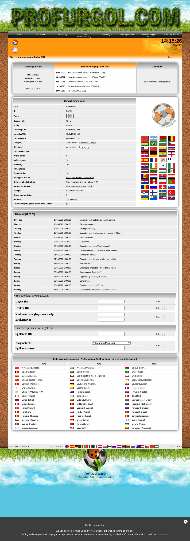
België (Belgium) (28, 372)
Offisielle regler (105, 34)
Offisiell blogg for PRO (149, 35)
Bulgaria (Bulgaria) (29, 376)
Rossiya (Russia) (84, 416)
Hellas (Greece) (83, 392)
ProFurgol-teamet (171, 34)
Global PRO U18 (73, 138)
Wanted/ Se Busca (75, 82)
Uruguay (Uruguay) (30, 428)
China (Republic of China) (32, 380)
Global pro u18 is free (33, 82)
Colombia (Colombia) (85, 380)
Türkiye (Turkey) (83, 424)
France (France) (138, 388)
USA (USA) (81, 428)
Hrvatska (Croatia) (139, 392)
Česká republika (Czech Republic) (91, 376)
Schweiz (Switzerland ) (141, 416)
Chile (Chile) (137, 376)
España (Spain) (83, 388)
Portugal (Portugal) (139, 412)
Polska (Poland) (83, 412)
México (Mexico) (28, 404)
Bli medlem (40, 34)
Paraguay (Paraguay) (140, 408)
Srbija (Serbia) (83, 420)
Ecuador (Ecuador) (139, 384)
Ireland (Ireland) (28, 396)
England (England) (29, 388)
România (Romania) (30, 416)
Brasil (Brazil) (137, 372)
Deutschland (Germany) (86, 384)
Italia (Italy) (136, 396)
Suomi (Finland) (138, 420)
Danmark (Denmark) (30, 384)
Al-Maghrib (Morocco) (30, 368)
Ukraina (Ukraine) (139, 424)
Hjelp (169, 57)
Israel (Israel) (82, 396)
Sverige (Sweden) (29, 424)
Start (19, 34)
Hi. (69, 91)
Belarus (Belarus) (139, 368)
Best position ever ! (76, 86)
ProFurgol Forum (127, 34)
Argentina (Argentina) (85, 368)
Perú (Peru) (26, 412)
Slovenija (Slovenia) (30, 420)
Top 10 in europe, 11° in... (78, 73)
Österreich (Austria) (85, 408)
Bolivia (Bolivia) (83, 372)
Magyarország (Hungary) (142, 400)
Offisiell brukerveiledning (84, 35)
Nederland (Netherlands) (142, 404)
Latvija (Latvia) (28, 400)
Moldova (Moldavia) (85, 404)
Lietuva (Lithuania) (84, 400)
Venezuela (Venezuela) (141, 428)
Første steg (62, 34)
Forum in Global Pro (74, 191)
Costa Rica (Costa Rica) (142, 380)
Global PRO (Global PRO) (32, 392)
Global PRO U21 (73, 134)
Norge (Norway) (28, 408)
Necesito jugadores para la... (80, 77)
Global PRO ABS (73, 130)
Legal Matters (162, 534)
